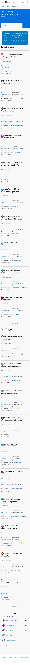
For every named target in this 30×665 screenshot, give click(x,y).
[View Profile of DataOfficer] (15, 206)
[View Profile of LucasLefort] (15, 233)
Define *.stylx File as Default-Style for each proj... (11, 82)
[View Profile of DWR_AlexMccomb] (6, 404)
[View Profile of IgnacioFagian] (5, 67)
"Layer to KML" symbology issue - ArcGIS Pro (11, 136)
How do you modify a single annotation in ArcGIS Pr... (11, 163)
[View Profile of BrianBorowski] (16, 152)
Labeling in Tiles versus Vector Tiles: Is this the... (12, 109)
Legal (18, 661)
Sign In (28, 2)
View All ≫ (15, 324)
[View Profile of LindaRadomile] (5, 256)
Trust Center (11, 661)
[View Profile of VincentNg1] (4, 176)
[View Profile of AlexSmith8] (4, 283)
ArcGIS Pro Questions (9, 7)
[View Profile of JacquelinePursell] (16, 260)
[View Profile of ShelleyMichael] (5, 310)
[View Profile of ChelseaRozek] (16, 125)
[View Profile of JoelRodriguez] (16, 380)
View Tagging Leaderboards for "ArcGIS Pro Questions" (15, 616)
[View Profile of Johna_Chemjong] (5, 229)
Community (15, 2)
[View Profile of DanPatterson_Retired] (18, 287)
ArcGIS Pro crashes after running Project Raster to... (11, 527)
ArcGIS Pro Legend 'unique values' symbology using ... (11, 364)
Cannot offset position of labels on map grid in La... (10, 190)
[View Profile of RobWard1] (4, 202)
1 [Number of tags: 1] (27, 625)
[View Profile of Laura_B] (14, 408)
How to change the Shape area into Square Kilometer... (11, 217)
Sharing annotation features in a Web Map (12, 298)
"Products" (17, 37)
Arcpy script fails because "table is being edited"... (10, 271)
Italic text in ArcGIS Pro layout (12, 471)
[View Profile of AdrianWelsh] (4, 485)
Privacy (5, 661)
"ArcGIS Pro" (7, 37)
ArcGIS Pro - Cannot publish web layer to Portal (11, 55)
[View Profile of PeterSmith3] (4, 376)
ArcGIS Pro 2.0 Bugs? (9, 243)
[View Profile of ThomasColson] (16, 98)
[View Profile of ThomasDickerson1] (6, 148)
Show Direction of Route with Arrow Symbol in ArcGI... (12, 392)
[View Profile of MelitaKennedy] (16, 543)
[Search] (10, 25)
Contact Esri (24, 661)
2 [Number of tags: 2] (27, 620)
